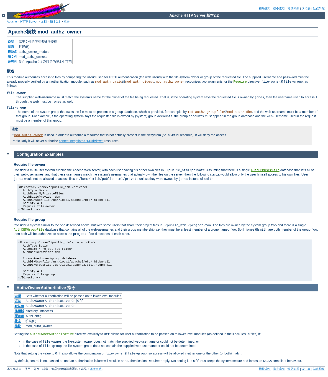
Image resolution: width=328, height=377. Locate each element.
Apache (12, 21)
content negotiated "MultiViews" (81, 141)
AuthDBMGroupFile (29, 230)
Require (240, 82)
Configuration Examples (40, 154)
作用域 (19, 311)
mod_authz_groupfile (205, 112)
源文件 (12, 57)
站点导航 (319, 8)
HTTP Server (29, 21)
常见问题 (293, 8)
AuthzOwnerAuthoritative (41, 287)
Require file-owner (30, 164)
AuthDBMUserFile (265, 170)
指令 (71, 287)
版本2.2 (55, 21)
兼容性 (12, 62)
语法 (18, 301)
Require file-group (29, 220)
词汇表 (306, 8)
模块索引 (265, 8)
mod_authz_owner (170, 82)
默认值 (19, 306)
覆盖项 (19, 316)
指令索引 (279, 8)
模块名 (12, 51)
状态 (11, 46)
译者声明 (96, 369)
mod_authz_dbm (239, 112)
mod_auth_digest (139, 82)
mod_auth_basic (108, 82)
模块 (66, 21)
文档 (44, 21)
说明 (11, 41)
